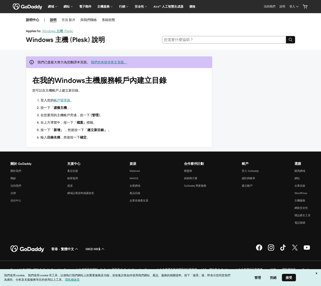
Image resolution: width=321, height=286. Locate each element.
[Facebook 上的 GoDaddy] (259, 250)
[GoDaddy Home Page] (27, 248)
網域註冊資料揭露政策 (80, 193)
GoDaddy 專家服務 (195, 185)
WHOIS (134, 178)
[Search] (290, 39)
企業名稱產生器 (139, 200)
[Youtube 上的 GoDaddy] (307, 250)
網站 (297, 178)
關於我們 (15, 171)
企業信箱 (299, 185)
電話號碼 (299, 222)
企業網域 (135, 185)
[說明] (282, 6)
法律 (13, 193)
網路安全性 (301, 208)
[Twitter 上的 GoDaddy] (295, 250)
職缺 (13, 178)
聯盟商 (188, 171)
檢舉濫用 (72, 178)
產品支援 (72, 171)
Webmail (135, 171)
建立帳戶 (247, 185)
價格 (192, 6)
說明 (53, 19)
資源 (70, 185)
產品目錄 (135, 193)
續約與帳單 (248, 178)
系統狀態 (108, 19)
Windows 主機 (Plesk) (57, 31)
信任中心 (15, 200)
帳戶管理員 (62, 100)
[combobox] (224, 40)
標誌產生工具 (302, 215)
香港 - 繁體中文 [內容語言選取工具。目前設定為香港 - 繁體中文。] (65, 248)
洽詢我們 (15, 185)
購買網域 (299, 171)
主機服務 (299, 200)
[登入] (294, 6)
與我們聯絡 (88, 19)
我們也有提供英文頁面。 (109, 62)
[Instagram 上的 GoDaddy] (271, 250)
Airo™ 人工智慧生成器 (168, 6)
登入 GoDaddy (250, 171)
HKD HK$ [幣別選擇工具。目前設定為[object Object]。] (95, 248)
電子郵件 (85, 6)
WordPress (300, 193)
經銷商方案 (190, 178)
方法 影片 (68, 19)
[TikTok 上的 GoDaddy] (283, 250)
